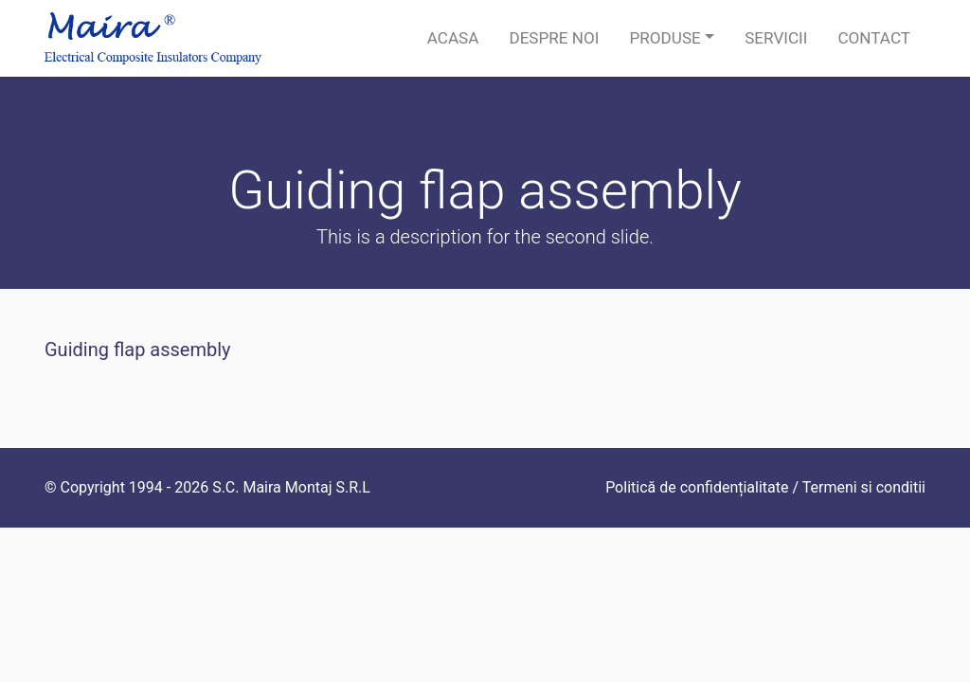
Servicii (776, 37)
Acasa (453, 37)
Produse (664, 37)
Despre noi (554, 37)
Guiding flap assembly (138, 349)
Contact (873, 37)
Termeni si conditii (863, 487)
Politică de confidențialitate (696, 487)
